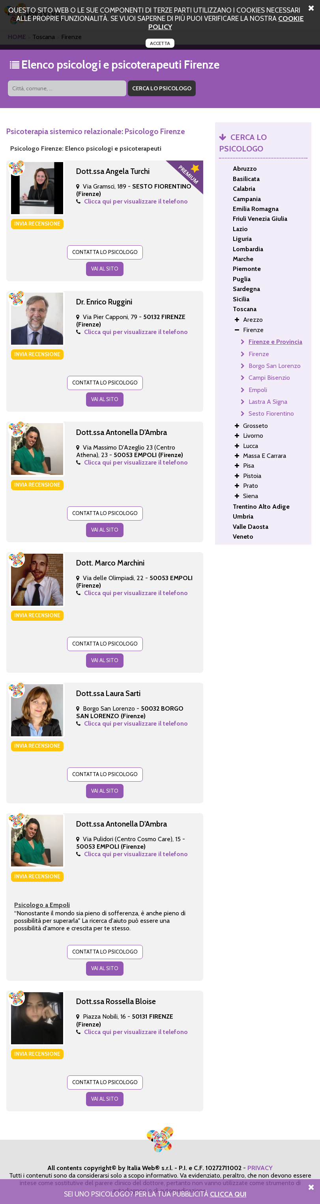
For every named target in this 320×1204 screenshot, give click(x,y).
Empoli (258, 390)
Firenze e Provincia (275, 341)
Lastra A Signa (268, 401)
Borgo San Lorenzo (275, 366)
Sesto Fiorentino (271, 413)
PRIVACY (260, 1168)
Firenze (259, 354)
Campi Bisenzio (269, 377)
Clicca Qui (228, 1194)
